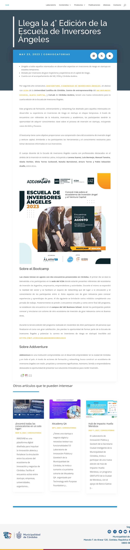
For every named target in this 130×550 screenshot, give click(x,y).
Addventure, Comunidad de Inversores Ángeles (73, 86)
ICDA (26, 90)
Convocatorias (56, 54)
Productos (78, 5)
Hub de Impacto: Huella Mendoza (100, 425)
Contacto (117, 5)
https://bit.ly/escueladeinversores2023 (42, 338)
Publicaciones (94, 5)
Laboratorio (51, 5)
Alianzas (106, 5)
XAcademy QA (59, 423)
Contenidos (64, 5)
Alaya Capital (37, 95)
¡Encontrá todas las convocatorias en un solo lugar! (28, 426)
